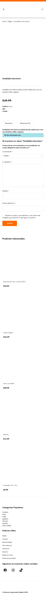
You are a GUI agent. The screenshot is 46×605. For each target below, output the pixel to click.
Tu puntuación (7, 152)
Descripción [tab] (9, 123)
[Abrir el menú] (3, 9)
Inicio (4, 21)
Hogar (10, 21)
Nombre (5, 191)
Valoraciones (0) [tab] (25, 123)
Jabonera (5, 434)
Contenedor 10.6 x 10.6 (10, 485)
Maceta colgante (8, 333)
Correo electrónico (9, 203)
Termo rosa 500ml (8, 384)
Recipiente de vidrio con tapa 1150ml (14, 282)
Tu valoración (7, 162)
